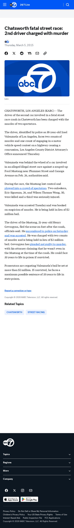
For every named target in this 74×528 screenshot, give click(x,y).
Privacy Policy (9, 511)
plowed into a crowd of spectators (25, 188)
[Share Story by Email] (37, 53)
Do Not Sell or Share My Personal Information (38, 511)
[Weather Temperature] (57, 4)
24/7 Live (25, 4)
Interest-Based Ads (11, 518)
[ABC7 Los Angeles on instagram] (22, 490)
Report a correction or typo (18, 290)
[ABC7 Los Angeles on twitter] (14, 490)
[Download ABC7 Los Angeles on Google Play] (29, 499)
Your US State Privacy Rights (40, 515)
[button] (4, 4)
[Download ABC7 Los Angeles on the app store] (11, 499)
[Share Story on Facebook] (6, 53)
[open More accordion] (37, 471)
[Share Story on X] (14, 53)
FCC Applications (52, 518)
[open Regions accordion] (37, 462)
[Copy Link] (45, 53)
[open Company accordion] (37, 479)
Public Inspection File (32, 518)
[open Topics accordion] (37, 454)
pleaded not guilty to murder (48, 244)
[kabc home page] (8, 442)
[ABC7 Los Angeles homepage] (13, 4)
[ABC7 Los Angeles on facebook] (6, 490)
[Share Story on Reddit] (22, 53)
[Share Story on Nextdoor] (29, 53)
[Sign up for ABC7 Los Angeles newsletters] (30, 490)
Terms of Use (61, 515)
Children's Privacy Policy (14, 515)
